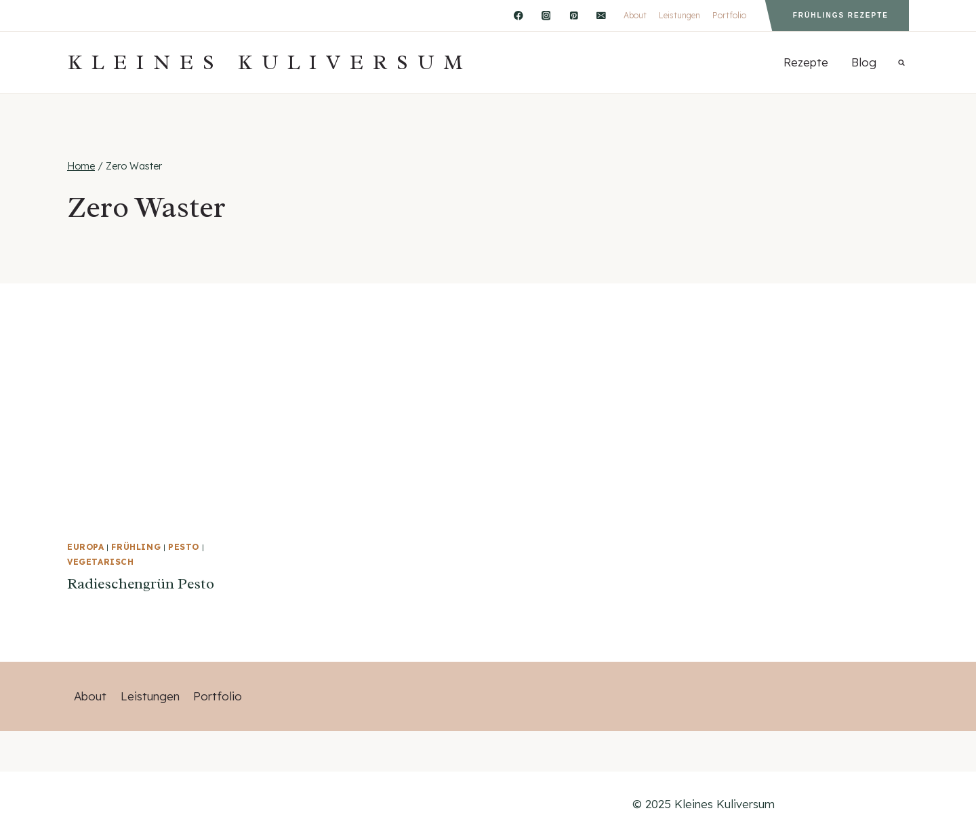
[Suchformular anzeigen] (901, 62)
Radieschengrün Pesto (140, 583)
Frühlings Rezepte (841, 15)
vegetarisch (100, 562)
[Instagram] (546, 15)
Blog (863, 62)
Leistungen (679, 15)
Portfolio (729, 15)
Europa (85, 547)
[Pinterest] (574, 15)
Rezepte (806, 62)
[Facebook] (518, 15)
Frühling (136, 547)
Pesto (183, 547)
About (635, 15)
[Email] (601, 15)
